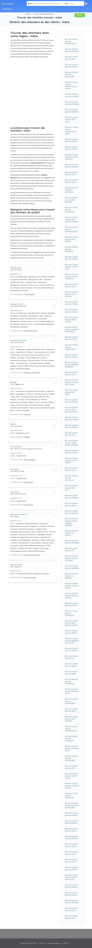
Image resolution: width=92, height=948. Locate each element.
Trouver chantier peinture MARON (71, 665)
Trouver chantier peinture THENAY (71, 451)
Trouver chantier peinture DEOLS (71, 58)
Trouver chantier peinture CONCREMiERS (71, 758)
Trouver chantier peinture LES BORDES (71, 533)
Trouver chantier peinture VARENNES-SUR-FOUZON (72, 640)
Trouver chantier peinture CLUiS (71, 434)
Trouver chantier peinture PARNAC (71, 868)
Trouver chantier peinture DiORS (71, 673)
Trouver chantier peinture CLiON (71, 373)
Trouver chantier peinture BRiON (71, 909)
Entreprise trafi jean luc (32, 555)
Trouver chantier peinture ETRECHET (71, 512)
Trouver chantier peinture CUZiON (71, 894)
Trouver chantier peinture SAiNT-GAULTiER (71, 200)
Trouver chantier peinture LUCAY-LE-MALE (71, 266)
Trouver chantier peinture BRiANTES (71, 837)
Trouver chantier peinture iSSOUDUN (72, 50)
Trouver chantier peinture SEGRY (71, 917)
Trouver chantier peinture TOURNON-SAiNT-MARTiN (72, 329)
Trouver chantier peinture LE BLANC (71, 66)
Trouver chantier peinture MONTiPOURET (71, 701)
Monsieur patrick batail (32, 372)
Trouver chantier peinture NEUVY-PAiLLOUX (71, 294)
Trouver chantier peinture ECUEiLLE (71, 303)
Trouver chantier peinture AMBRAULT (72, 497)
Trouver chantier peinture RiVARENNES (71, 795)
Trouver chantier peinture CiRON (71, 853)
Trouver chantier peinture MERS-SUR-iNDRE (72, 748)
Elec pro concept (30, 577)
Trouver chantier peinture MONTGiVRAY (71, 209)
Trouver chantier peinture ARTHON (71, 356)
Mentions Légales (54, 943)
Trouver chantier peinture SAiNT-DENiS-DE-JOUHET (71, 409)
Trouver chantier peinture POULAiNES (72, 542)
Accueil (27, 14)
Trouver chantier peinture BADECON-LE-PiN (72, 691)
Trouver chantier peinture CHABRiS (71, 140)
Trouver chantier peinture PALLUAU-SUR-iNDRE (71, 558)
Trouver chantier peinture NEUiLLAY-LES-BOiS (71, 595)
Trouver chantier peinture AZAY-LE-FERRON (71, 460)
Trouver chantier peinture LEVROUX (71, 148)
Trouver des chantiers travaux (43, 14)
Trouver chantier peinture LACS (71, 657)
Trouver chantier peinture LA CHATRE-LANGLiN (72, 786)
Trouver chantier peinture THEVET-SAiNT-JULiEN (71, 877)
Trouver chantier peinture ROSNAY (71, 822)
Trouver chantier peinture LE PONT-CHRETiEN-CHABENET (71, 522)
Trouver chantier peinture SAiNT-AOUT (71, 488)
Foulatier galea (29, 294)
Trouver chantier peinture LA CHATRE (72, 95)
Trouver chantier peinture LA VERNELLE (71, 576)
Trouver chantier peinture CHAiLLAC (71, 311)
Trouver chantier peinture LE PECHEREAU (71, 190)
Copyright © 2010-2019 (28, 943)
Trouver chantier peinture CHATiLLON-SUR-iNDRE (71, 130)
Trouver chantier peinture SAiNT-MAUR (71, 119)
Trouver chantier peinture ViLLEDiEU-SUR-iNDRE (72, 157)
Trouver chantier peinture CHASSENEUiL (71, 681)
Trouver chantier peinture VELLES (71, 469)
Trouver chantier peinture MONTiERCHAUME (71, 229)
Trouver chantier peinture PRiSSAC (71, 632)
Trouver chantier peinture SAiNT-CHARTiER (71, 719)
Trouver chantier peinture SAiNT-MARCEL (71, 239)
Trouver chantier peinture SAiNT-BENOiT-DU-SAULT (71, 623)
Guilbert (27, 437)
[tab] (33, 268)
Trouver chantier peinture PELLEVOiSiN (71, 478)
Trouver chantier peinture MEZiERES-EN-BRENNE (72, 364)
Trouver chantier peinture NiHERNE (71, 258)
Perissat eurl (28, 482)
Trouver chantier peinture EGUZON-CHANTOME (71, 276)
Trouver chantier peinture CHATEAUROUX (71, 41)
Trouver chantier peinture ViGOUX (71, 845)
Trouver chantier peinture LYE (71, 549)
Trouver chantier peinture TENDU (71, 710)
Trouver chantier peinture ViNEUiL (71, 338)
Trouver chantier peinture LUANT (71, 285)
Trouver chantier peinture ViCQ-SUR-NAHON (71, 585)
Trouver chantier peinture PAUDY (71, 861)
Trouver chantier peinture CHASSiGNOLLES (71, 728)
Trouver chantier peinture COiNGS (71, 504)
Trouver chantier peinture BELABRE (71, 426)
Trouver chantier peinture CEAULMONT (71, 613)
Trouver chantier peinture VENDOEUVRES (71, 347)
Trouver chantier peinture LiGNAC (71, 830)
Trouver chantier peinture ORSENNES (72, 567)
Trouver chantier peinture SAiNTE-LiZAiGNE (71, 319)
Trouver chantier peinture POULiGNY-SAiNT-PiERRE (72, 382)
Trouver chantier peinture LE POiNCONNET (71, 74)
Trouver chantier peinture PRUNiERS (71, 901)
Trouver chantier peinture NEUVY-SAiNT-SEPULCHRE (71, 219)
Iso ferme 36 (28, 505)
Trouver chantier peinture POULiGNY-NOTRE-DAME (72, 805)
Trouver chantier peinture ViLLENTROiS (71, 738)
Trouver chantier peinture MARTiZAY (71, 401)
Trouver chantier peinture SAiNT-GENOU (71, 392)
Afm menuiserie (29, 460)
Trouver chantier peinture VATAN (71, 173)
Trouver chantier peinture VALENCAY (72, 165)
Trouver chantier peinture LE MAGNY (72, 418)
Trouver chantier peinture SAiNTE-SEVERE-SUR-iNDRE (71, 443)
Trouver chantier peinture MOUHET (71, 886)
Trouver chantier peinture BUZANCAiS (72, 103)
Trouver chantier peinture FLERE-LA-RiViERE (71, 776)
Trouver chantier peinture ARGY (71, 767)
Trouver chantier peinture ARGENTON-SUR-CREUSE (71, 85)
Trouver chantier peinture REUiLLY (71, 181)
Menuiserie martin (30, 331)
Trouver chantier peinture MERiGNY (71, 814)
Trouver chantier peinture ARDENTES (72, 111)
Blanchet (27, 414)
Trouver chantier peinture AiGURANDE (71, 249)
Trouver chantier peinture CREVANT (71, 649)
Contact (65, 943)
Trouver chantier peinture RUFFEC (71, 604)
